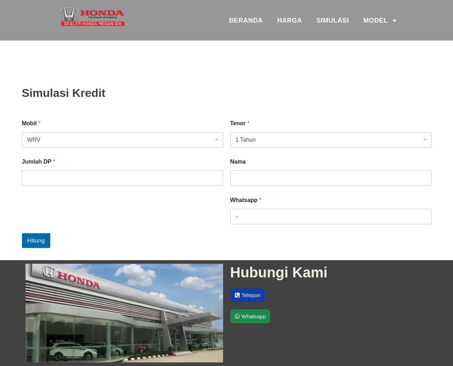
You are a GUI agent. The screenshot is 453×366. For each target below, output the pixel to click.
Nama (238, 162)
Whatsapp (246, 200)
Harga (289, 20)
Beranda (246, 20)
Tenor (240, 123)
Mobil (31, 123)
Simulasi (332, 20)
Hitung (36, 240)
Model (380, 20)
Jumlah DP (38, 162)
